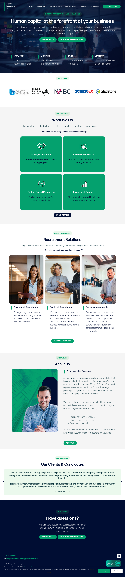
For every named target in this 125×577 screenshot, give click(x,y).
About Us (42, 7)
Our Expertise (56, 7)
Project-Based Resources (41, 192)
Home (32, 7)
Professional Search (83, 154)
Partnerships (72, 7)
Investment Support (83, 192)
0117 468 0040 (11, 556)
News (83, 7)
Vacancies (94, 7)
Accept (104, 571)
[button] (112, 6)
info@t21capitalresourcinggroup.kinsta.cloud (22, 559)
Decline (117, 571)
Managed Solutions (41, 154)
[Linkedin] (119, 556)
